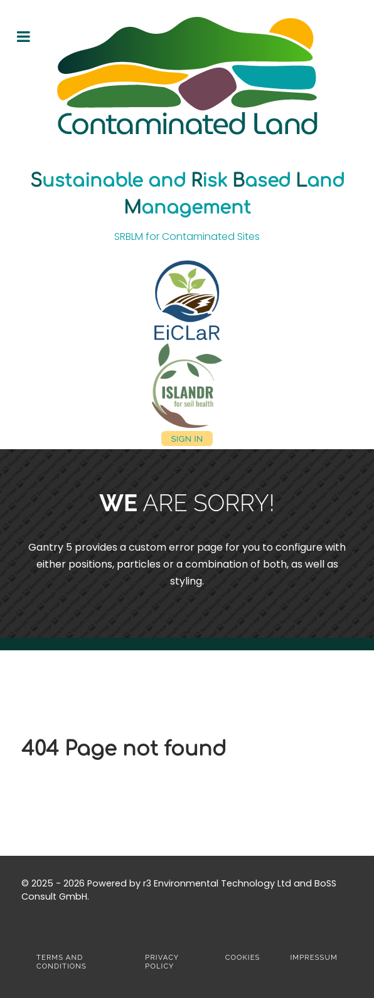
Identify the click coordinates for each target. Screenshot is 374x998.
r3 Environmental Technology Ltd (217, 883)
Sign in (187, 438)
